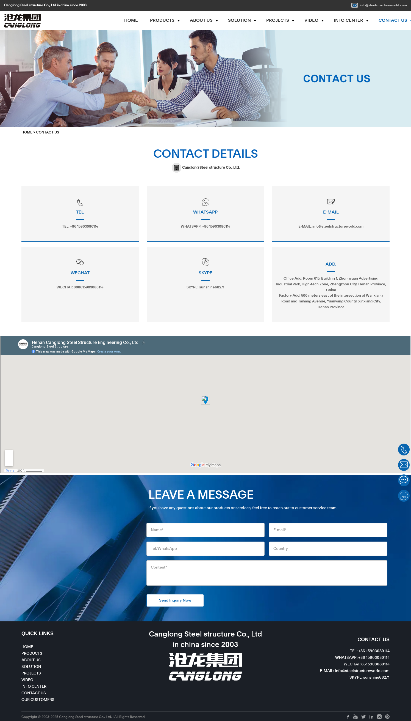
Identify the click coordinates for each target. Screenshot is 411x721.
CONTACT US (47, 132)
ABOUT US (201, 20)
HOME (131, 20)
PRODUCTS (162, 20)
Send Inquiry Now (175, 600)
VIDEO (311, 20)
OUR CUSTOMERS (37, 700)
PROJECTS (277, 20)
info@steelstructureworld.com (379, 5)
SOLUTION (239, 20)
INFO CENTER (348, 20)
